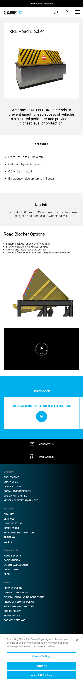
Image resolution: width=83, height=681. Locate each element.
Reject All (41, 665)
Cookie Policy (12, 611)
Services (9, 518)
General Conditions (16, 592)
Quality (9, 514)
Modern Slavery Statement (21, 500)
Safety (8, 541)
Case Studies (12, 560)
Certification (12, 486)
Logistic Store (13, 523)
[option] (41, 168)
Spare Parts (11, 528)
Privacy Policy (13, 588)
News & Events (12, 555)
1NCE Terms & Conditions (19, 606)
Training (9, 537)
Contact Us (11, 481)
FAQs (7, 574)
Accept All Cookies (41, 675)
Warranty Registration (19, 532)
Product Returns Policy (19, 601)
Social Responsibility (17, 491)
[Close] (77, 640)
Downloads (11, 569)
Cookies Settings (14, 620)
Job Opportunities (15, 495)
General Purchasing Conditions (24, 597)
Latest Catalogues (16, 565)
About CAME (11, 477)
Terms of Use (12, 615)
